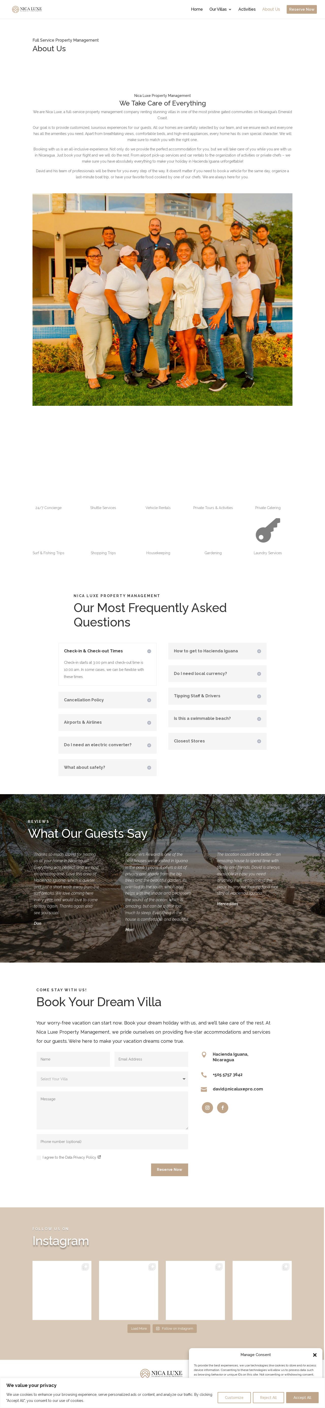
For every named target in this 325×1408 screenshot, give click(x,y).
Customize (234, 1398)
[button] (314, 1355)
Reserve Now (169, 1169)
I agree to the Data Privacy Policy (69, 1157)
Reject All (268, 1398)
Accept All (302, 1398)
